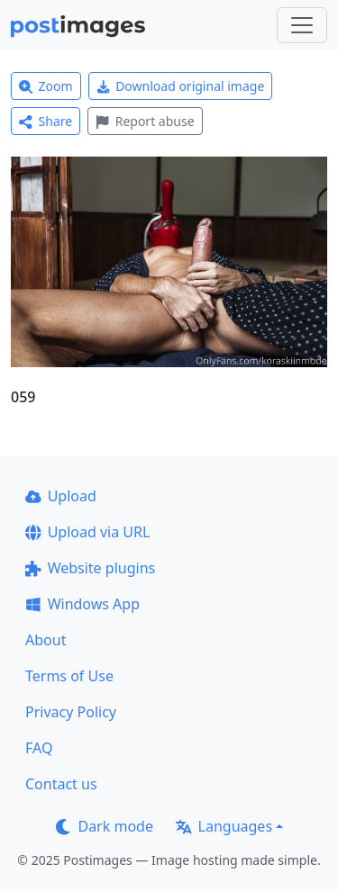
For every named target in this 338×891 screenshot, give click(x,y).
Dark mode (104, 826)
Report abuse (145, 121)
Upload (60, 496)
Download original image (180, 85)
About (45, 640)
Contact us (61, 784)
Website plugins (90, 568)
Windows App (82, 604)
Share (45, 121)
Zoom (46, 85)
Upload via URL (87, 532)
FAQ (38, 748)
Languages (224, 826)
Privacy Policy (70, 712)
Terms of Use (69, 676)
